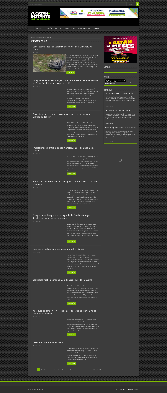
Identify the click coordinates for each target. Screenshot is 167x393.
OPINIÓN (96, 28)
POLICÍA (66, 28)
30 (62, 369)
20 (58, 369)
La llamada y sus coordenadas (119, 93)
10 (54, 369)
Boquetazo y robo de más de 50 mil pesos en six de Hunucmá (62, 280)
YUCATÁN (49, 28)
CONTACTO (122, 389)
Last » (70, 369)
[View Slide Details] (120, 50)
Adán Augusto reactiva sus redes (120, 128)
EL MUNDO (39, 28)
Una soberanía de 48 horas (117, 110)
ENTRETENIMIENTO (84, 28)
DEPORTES (58, 28)
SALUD (73, 28)
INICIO (32, 28)
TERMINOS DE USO (133, 389)
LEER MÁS (71, 73)
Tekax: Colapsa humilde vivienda (49, 342)
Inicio (32, 37)
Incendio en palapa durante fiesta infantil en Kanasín (59, 249)
